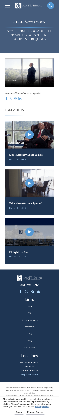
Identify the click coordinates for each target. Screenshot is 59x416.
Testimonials (29, 327)
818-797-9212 (29, 285)
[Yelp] (32, 291)
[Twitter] (26, 291)
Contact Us (29, 347)
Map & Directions (29, 374)
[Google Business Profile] (38, 291)
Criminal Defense (30, 320)
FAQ (29, 333)
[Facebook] (20, 291)
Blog (29, 340)
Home (29, 306)
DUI (29, 313)
